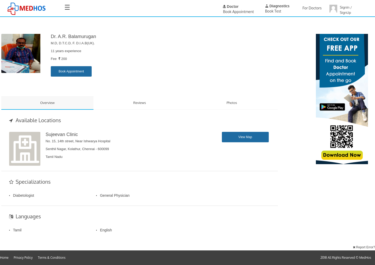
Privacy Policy (23, 258)
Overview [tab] (47, 103)
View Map (245, 137)
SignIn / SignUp (346, 10)
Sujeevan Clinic (62, 134)
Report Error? (364, 247)
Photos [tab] (232, 103)
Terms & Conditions (52, 258)
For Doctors (312, 8)
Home (4, 258)
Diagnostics (277, 6)
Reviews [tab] (139, 103)
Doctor (231, 6)
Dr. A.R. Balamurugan (73, 36)
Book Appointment (71, 71)
